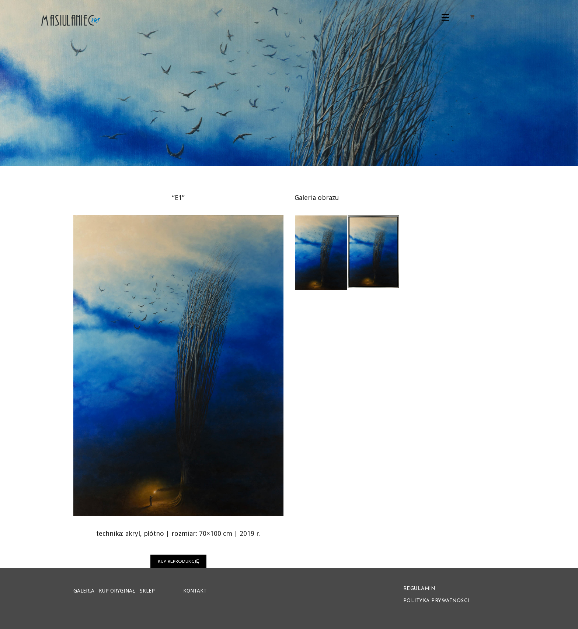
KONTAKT (195, 591)
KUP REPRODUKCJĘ (178, 561)
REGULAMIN (419, 588)
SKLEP (147, 591)
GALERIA (83, 591)
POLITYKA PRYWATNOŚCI (436, 600)
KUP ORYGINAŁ (117, 591)
